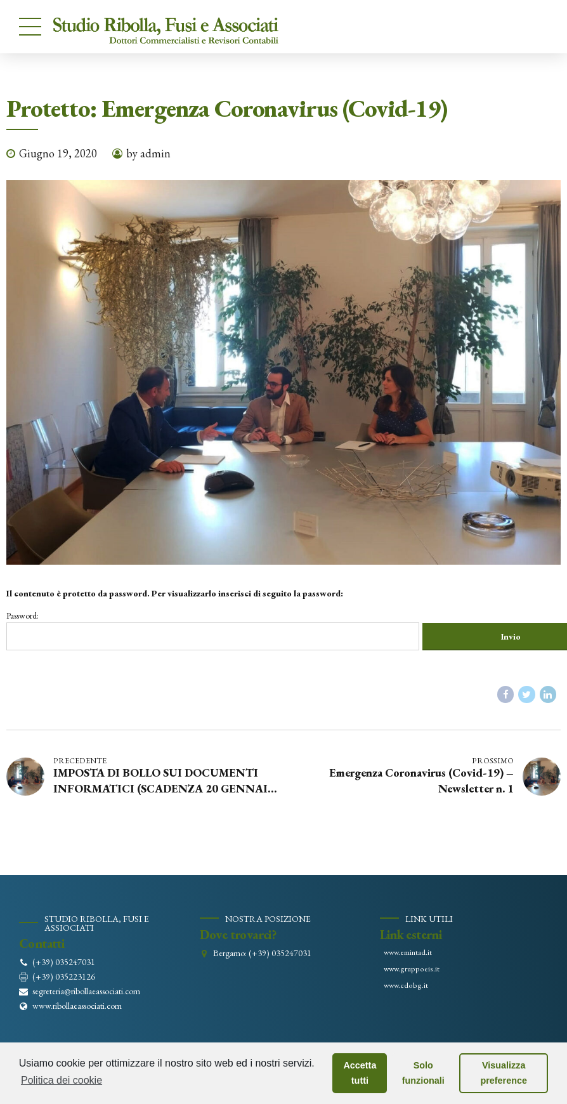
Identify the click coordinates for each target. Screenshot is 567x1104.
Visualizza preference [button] (503, 1073)
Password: (226, 631)
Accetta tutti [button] (359, 1073)
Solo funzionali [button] (423, 1073)
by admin (148, 153)
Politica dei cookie (61, 1080)
